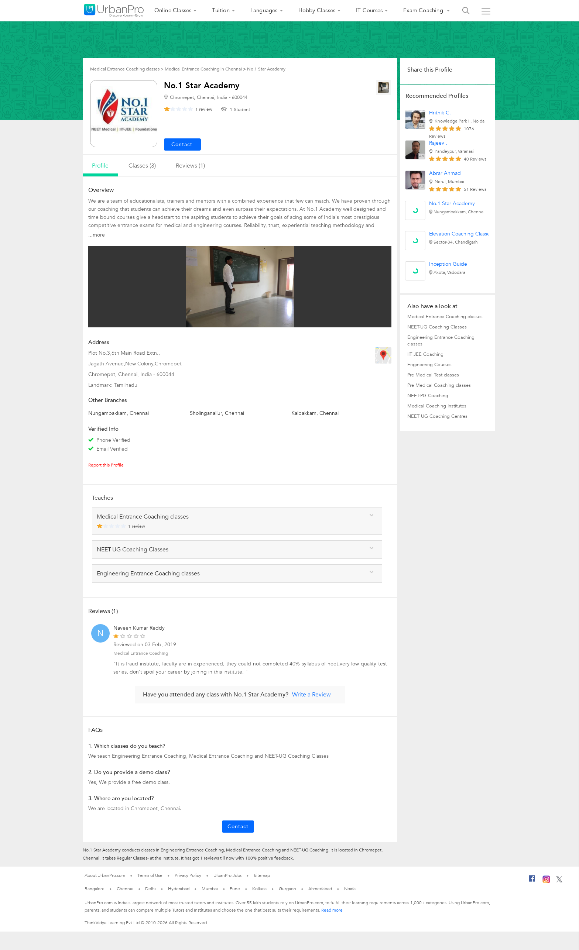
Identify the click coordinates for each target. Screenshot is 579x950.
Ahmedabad (320, 889)
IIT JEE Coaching (425, 354)
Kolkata (259, 889)
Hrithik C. (440, 112)
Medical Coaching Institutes (436, 406)
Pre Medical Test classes (433, 375)
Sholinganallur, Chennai (217, 413)
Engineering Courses (429, 364)
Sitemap (262, 875)
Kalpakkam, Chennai (315, 413)
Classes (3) (142, 166)
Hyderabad (178, 889)
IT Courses (369, 10)
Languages (264, 10)
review (203, 109)
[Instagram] (546, 882)
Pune (235, 889)
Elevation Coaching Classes (460, 233)
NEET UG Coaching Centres (437, 416)
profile (100, 166)
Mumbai (209, 889)
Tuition (220, 10)
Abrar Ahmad (445, 173)
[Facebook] (532, 881)
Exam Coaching (424, 10)
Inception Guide (448, 264)
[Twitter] (559, 881)
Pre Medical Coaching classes (439, 385)
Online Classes (173, 10)
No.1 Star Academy (452, 203)
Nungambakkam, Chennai (118, 413)
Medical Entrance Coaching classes (445, 316)
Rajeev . (438, 143)
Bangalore (95, 889)
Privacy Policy (188, 875)
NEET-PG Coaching (427, 395)
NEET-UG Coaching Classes (437, 327)
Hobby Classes (317, 10)
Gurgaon (287, 889)
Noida (350, 889)
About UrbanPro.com (105, 875)
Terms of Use (149, 875)
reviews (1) (190, 166)
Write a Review (311, 695)
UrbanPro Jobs (227, 875)
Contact (238, 826)
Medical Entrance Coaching (140, 653)
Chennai (125, 889)
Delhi (150, 889)
